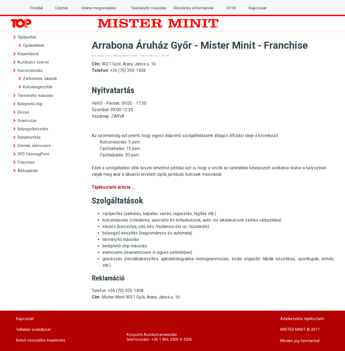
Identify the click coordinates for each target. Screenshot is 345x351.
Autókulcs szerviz (33, 62)
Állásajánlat (28, 170)
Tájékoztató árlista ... (113, 187)
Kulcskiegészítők (37, 87)
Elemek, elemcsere (34, 145)
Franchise (26, 162)
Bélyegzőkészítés (33, 129)
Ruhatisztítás (29, 137)
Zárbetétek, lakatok (40, 78)
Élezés (23, 112)
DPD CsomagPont (33, 154)
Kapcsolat (258, 8)
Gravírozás (27, 120)
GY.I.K (231, 8)
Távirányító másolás (35, 95)
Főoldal (36, 8)
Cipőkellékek (33, 45)
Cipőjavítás (27, 37)
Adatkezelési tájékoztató (302, 318)
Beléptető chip (30, 103)
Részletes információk (193, 8)
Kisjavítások (28, 53)
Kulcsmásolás (30, 70)
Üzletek (61, 8)
